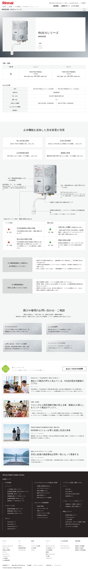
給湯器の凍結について (71, 515)
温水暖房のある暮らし (42, 516)
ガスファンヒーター (50, 546)
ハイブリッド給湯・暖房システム (72, 483)
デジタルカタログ (69, 518)
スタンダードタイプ (65, 548)
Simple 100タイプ (11, 529)
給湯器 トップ (7, 479)
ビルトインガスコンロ (8, 546)
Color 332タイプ (11, 522)
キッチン (5, 541)
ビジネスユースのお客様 (71, 527)
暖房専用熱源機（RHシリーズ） (15, 509)
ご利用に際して (49, 566)
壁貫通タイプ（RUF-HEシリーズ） (16, 501)
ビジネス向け (75, 6)
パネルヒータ (49, 559)
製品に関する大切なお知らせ (56, 3)
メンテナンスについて (42, 518)
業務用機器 (77, 541)
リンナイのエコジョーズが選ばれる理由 (45, 483)
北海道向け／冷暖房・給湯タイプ (73, 504)
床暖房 (47, 552)
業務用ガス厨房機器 (79, 546)
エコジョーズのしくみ (42, 509)
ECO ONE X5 (68, 492)
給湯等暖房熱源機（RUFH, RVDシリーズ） (18, 492)
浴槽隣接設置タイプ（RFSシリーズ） (16, 496)
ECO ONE (68, 490)
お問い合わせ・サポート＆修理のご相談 (75, 522)
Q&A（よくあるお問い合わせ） (72, 3)
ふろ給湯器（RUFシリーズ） (14, 490)
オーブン (5, 552)
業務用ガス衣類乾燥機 (80, 550)
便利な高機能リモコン (42, 491)
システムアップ (6, 556)
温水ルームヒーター (50, 554)
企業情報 (83, 3)
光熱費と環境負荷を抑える (43, 486)
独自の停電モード (41, 496)
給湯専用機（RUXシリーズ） (14, 494)
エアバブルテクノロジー (43, 489)
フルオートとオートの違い (43, 513)
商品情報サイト (6, 566)
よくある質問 (68, 520)
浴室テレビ (20, 546)
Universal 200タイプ (12, 527)
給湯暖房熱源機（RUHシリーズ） (15, 499)
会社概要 (29, 566)
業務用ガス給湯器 (79, 548)
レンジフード (6, 554)
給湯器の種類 (40, 506)
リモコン (7, 519)
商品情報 (55, 6)
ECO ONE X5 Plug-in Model (72, 494)
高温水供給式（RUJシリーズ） (15, 514)
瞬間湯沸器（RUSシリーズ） (14, 511)
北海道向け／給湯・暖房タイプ (73, 507)
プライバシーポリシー (38, 566)
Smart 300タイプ (11, 524)
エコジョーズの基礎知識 (41, 503)
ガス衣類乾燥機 (64, 541)
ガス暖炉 (48, 556)
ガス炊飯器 (5, 559)
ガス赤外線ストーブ (50, 548)
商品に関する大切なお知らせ (72, 524)
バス (19, 541)
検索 (82, 6)
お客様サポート (65, 6)
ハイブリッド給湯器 (35, 546)
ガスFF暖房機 (49, 550)
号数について (40, 511)
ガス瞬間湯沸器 (6, 561)
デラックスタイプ (64, 546)
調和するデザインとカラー (43, 493)
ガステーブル (6, 548)
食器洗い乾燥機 (6, 550)
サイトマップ (58, 566)
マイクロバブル (21, 550)
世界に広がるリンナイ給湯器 (44, 498)
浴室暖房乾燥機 (21, 548)
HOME (4, 6)
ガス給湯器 (17, 6)
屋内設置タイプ (69, 496)
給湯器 (10, 6)
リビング (48, 541)
